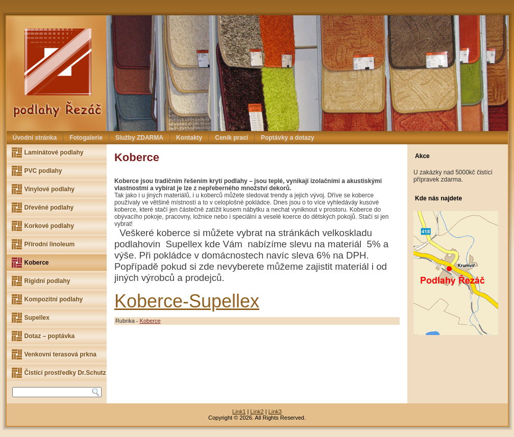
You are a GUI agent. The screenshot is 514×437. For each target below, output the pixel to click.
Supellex (37, 317)
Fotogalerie (86, 137)
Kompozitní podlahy (54, 299)
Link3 (275, 411)
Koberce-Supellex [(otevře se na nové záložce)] (186, 301)
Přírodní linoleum (50, 244)
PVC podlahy (43, 170)
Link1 (239, 411)
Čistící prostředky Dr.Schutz (65, 372)
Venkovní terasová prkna (60, 354)
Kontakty (189, 137)
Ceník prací (231, 137)
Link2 (256, 411)
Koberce (37, 262)
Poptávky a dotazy (287, 137)
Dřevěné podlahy (49, 207)
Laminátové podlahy (54, 152)
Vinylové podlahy (50, 189)
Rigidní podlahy (47, 281)
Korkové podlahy (49, 225)
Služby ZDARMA (139, 137)
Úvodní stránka (35, 137)
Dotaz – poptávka (50, 336)
